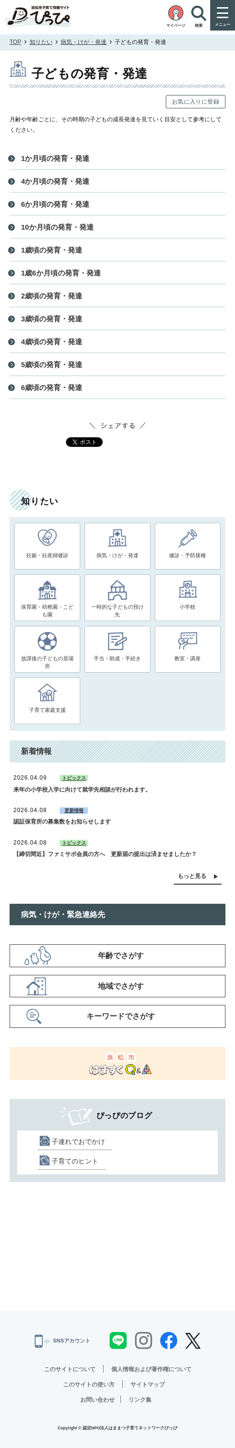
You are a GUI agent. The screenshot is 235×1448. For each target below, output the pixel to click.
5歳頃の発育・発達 (51, 364)
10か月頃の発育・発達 (57, 227)
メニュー (222, 24)
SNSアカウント (62, 1341)
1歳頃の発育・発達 (51, 250)
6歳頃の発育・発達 (51, 387)
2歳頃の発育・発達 (51, 296)
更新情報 (74, 810)
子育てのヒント (75, 1161)
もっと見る (192, 876)
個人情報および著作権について (151, 1369)
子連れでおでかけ (78, 1141)
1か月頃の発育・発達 (55, 158)
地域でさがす (121, 986)
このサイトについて (70, 1369)
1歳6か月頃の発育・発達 (61, 273)
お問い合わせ (97, 1399)
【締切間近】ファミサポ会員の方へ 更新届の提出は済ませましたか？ (105, 854)
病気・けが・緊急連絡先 (63, 914)
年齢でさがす (121, 955)
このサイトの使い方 (89, 1384)
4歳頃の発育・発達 (51, 342)
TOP (15, 42)
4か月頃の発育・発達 (55, 181)
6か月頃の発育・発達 (55, 204)
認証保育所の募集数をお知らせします (62, 821)
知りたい (41, 42)
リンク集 (139, 1399)
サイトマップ (147, 1384)
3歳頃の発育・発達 (51, 319)
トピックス (74, 778)
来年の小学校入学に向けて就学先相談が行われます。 (82, 789)
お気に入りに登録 (195, 101)
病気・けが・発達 (84, 42)
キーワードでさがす (120, 1016)
